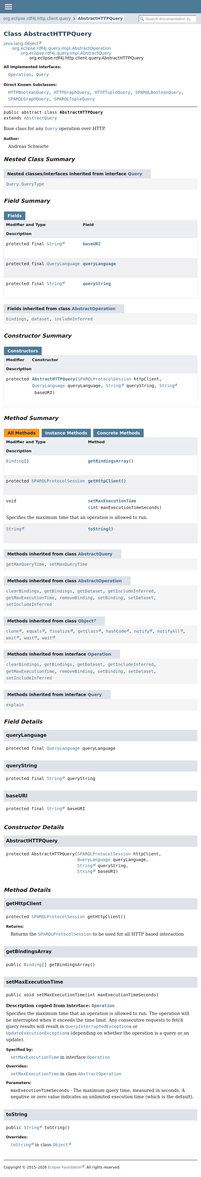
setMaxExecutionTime (112, 500)
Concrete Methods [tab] (118, 433)
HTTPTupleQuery (112, 92)
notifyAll (168, 631)
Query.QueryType (25, 184)
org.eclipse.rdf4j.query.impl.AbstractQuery (66, 53)
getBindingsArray (108, 461)
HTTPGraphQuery (72, 92)
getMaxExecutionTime (30, 597)
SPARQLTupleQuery (74, 99)
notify (141, 631)
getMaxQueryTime (25, 564)
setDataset (141, 597)
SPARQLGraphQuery (28, 99)
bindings (16, 319)
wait (11, 637)
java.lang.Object (21, 43)
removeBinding (76, 597)
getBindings (58, 591)
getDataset (90, 591)
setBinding (110, 597)
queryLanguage (99, 263)
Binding (15, 461)
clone (12, 631)
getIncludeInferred (131, 591)
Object (86, 621)
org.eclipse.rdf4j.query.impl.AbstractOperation (61, 48)
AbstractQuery (40, 118)
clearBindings (22, 591)
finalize (59, 631)
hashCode (116, 631)
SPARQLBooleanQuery (158, 92)
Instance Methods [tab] (66, 433)
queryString (97, 283)
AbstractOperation (94, 308)
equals (34, 631)
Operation (19, 74)
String (54, 243)
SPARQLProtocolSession (104, 379)
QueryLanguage (63, 263)
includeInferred (73, 319)
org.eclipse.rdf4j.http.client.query (37, 18)
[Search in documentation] (167, 19)
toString (98, 528)
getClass (88, 631)
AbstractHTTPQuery (100, 18)
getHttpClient (104, 481)
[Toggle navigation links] (8, 6)
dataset (40, 319)
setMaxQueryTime (68, 564)
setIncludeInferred (29, 604)
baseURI (92, 243)
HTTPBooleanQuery (28, 92)
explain (15, 704)
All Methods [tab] (22, 433)
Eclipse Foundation (64, 1167)
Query (42, 74)
